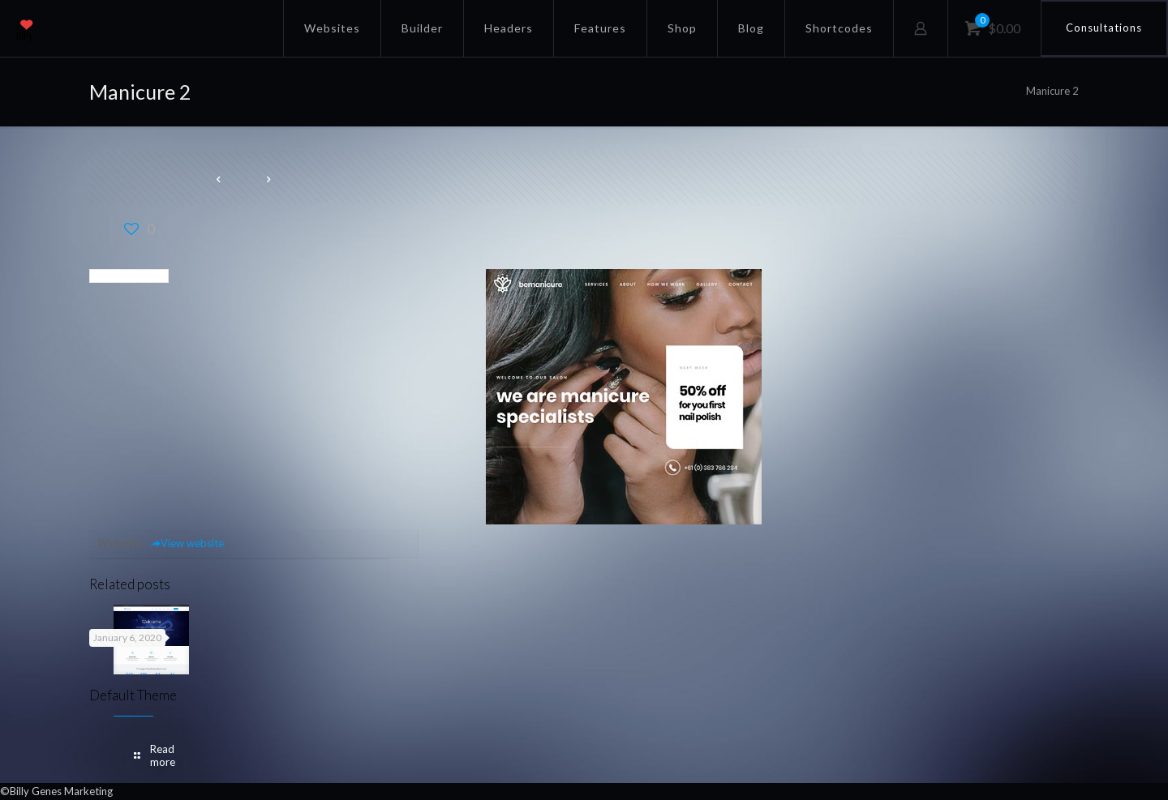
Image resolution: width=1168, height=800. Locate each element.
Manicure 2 (1052, 90)
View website (187, 543)
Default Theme (133, 695)
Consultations (1104, 27)
